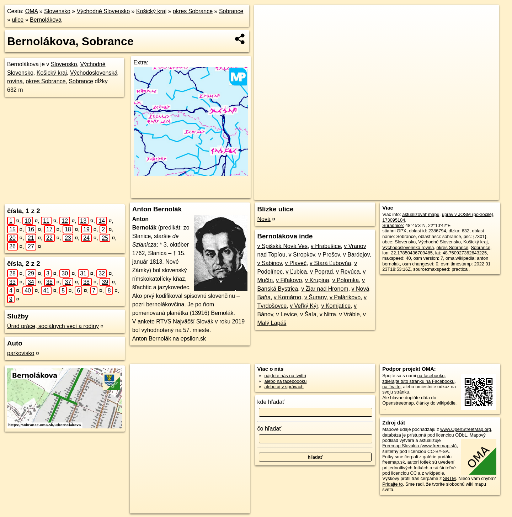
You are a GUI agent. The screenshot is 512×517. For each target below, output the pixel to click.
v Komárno (287, 297)
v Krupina (317, 280)
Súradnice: (393, 225)
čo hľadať (269, 429)
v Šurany (315, 297)
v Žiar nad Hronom (324, 289)
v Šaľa (308, 314)
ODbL (461, 435)
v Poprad (321, 272)
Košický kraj (151, 11)
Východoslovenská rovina (408, 247)
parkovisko (20, 353)
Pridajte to (392, 484)
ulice (17, 20)
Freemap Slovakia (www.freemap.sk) (419, 445)
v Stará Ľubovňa (330, 263)
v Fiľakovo (289, 280)
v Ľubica (296, 272)
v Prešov (329, 255)
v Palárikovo (345, 297)
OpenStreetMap (365, 194)
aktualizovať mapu (420, 214)
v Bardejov (356, 255)
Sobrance (231, 11)
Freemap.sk (401, 194)
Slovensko (57, 11)
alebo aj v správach (284, 386)
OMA (31, 11)
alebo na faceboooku (286, 381)
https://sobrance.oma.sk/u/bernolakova (461, 194)
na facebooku (430, 375)
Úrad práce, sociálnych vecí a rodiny (53, 326)
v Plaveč (295, 263)
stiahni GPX (394, 230)
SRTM (449, 478)
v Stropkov (302, 255)
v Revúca (348, 272)
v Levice (286, 314)
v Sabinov (269, 263)
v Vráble (349, 314)
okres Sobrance (193, 11)
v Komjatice (336, 306)
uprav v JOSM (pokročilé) (467, 214)
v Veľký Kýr (304, 306)
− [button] (266, 27)
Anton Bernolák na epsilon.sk (169, 339)
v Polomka (345, 280)
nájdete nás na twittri (285, 375)
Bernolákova (46, 20)
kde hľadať (271, 402)
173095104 (393, 220)
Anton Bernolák (157, 209)
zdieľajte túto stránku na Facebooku (418, 381)
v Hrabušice (326, 246)
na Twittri (391, 386)
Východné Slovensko (103, 11)
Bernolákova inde (285, 236)
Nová (264, 219)
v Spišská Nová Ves (282, 246)
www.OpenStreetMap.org (465, 429)
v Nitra (328, 314)
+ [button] (266, 16)
